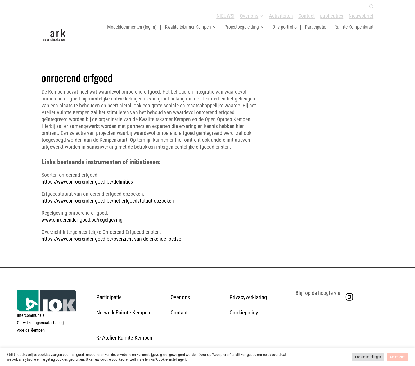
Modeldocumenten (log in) (132, 27)
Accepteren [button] (397, 357)
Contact (306, 16)
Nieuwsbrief (361, 16)
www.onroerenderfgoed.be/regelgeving (82, 220)
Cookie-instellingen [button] (368, 357)
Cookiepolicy (243, 312)
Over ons (249, 16)
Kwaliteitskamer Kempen (188, 27)
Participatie (315, 27)
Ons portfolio (284, 27)
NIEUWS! (225, 16)
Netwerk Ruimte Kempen (123, 312)
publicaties (331, 16)
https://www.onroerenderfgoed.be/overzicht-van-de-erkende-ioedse (111, 239)
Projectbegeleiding (241, 27)
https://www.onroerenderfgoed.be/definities (87, 182)
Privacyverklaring (248, 297)
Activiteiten (281, 16)
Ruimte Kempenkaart (353, 27)
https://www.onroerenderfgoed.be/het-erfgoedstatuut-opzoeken (108, 201)
